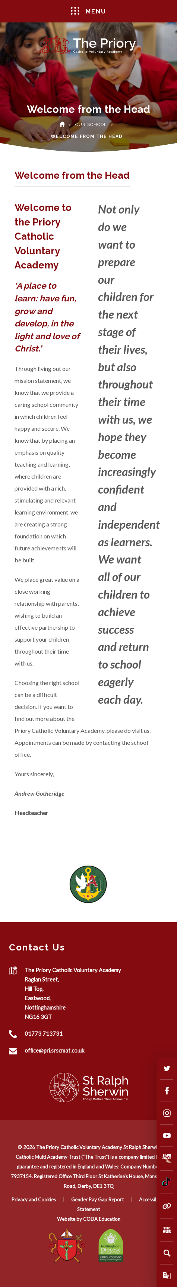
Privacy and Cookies (34, 1199)
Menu (88, 11)
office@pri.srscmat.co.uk (54, 1050)
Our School (91, 124)
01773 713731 (44, 1033)
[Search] (167, 1253)
